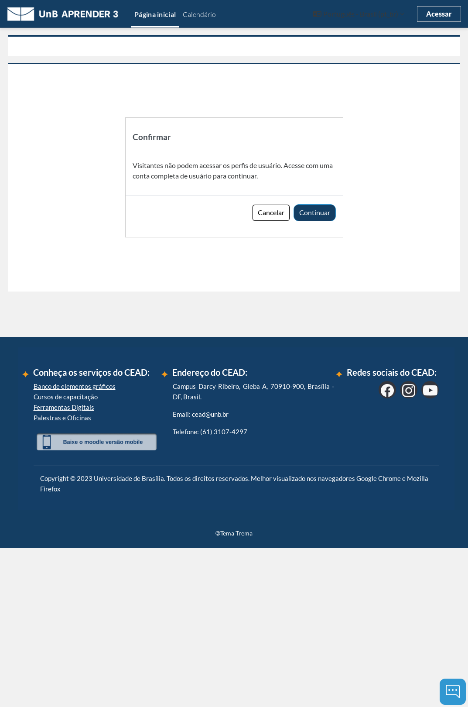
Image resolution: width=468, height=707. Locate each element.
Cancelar (271, 212)
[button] (358, 14)
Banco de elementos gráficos (75, 545)
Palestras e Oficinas (62, 576)
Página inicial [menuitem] (155, 14)
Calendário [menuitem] (199, 14)
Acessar (439, 14)
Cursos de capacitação (66, 555)
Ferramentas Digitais (64, 566)
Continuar (314, 212)
